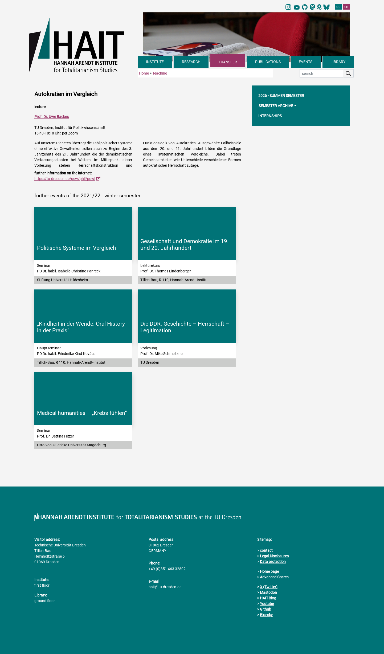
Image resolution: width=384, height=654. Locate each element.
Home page (269, 571)
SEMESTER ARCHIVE (276, 106)
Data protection (273, 561)
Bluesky (266, 615)
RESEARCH (191, 62)
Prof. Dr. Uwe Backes (51, 117)
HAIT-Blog (268, 598)
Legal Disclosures (274, 556)
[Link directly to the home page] (83, 45)
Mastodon (268, 592)
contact (266, 550)
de (338, 7)
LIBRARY (337, 62)
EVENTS (305, 62)
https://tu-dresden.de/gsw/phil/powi (64, 179)
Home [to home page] (144, 73)
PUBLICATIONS (268, 62)
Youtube (267, 604)
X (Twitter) (268, 587)
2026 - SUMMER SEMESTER (281, 95)
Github (265, 609)
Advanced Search (274, 577)
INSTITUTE (155, 62)
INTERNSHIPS (270, 116)
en (346, 7)
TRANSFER (228, 62)
